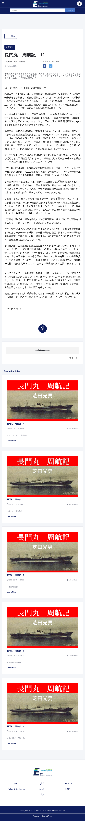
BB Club (68, 784)
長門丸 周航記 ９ (16, 651)
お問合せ (69, 789)
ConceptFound (47, 816)
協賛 (42, 794)
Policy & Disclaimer (16, 789)
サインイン (74, 358)
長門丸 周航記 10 (16, 726)
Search (70, 10)
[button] (79, 3)
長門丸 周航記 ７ (16, 499)
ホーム (16, 784)
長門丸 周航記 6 (15, 424)
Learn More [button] (11, 441)
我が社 (42, 789)
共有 (42, 783)
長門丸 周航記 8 (15, 575)
